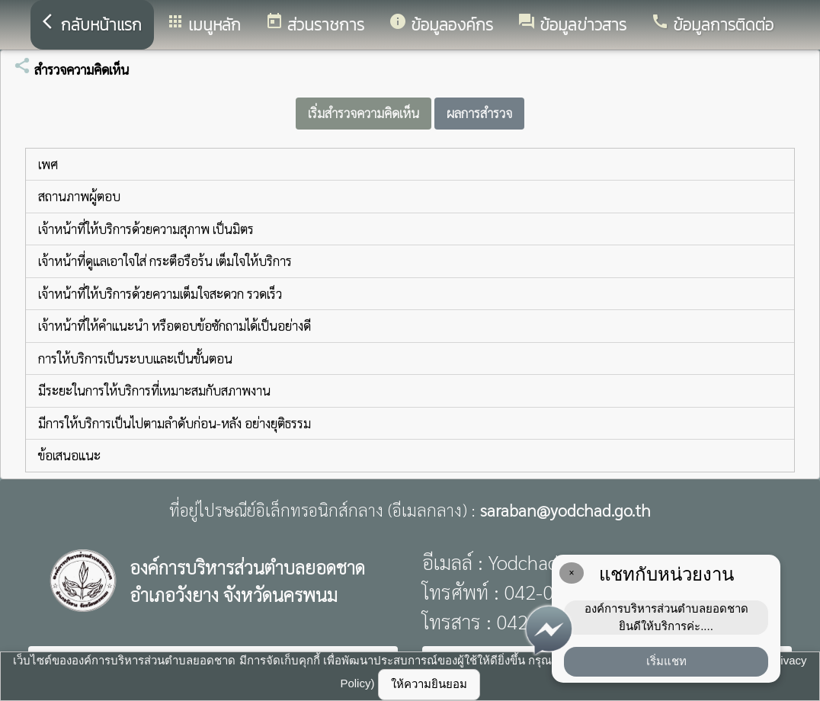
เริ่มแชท (666, 661)
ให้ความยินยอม (429, 683)
